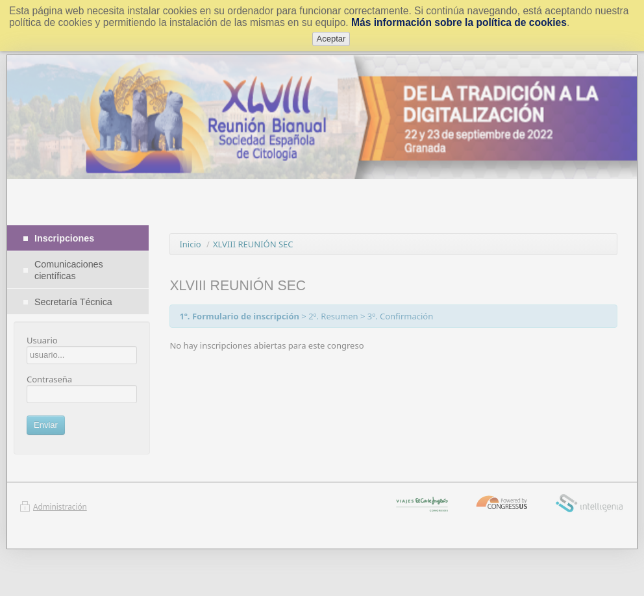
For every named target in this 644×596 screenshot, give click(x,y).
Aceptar (331, 38)
